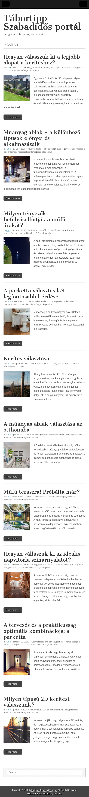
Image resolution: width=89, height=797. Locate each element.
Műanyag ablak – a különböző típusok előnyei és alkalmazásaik (42, 138)
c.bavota (58, 793)
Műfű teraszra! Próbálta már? (42, 492)
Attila (8, 148)
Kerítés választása (26, 358)
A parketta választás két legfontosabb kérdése (34, 293)
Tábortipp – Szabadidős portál (42, 22)
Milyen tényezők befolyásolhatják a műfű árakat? (35, 219)
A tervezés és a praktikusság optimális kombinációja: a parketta (40, 631)
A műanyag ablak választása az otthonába (43, 427)
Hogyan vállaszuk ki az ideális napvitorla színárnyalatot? (42, 557)
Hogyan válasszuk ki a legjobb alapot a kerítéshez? (42, 60)
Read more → (13, 117)
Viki (8, 67)
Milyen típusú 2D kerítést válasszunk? (37, 702)
